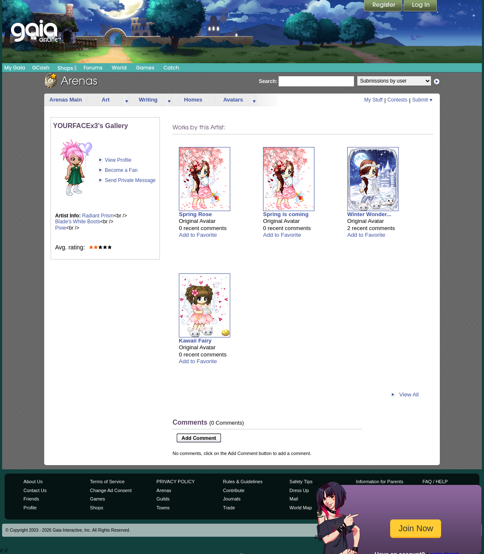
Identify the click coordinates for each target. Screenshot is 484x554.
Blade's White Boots (77, 222)
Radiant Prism (98, 216)
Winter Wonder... (369, 214)
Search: (268, 81)
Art (106, 99)
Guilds (163, 498)
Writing (148, 99)
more (126, 100)
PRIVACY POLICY (176, 481)
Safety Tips (301, 481)
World (119, 67)
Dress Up (299, 490)
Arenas (164, 490)
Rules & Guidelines (243, 481)
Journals (232, 498)
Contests (397, 100)
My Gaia (14, 67)
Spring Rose (195, 214)
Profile (30, 507)
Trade (229, 507)
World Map (301, 507)
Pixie (60, 228)
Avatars (233, 99)
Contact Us (35, 490)
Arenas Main (65, 99)
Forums (92, 67)
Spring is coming (285, 214)
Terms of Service (107, 481)
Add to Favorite (198, 235)
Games (145, 67)
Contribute (234, 490)
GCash (41, 67)
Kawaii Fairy (195, 340)
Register (384, 6)
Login (420, 6)
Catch (171, 67)
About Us (33, 481)
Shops (67, 68)
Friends (31, 498)
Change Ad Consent (111, 490)
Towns (163, 507)
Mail (294, 498)
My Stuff (373, 100)
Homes (193, 99)
